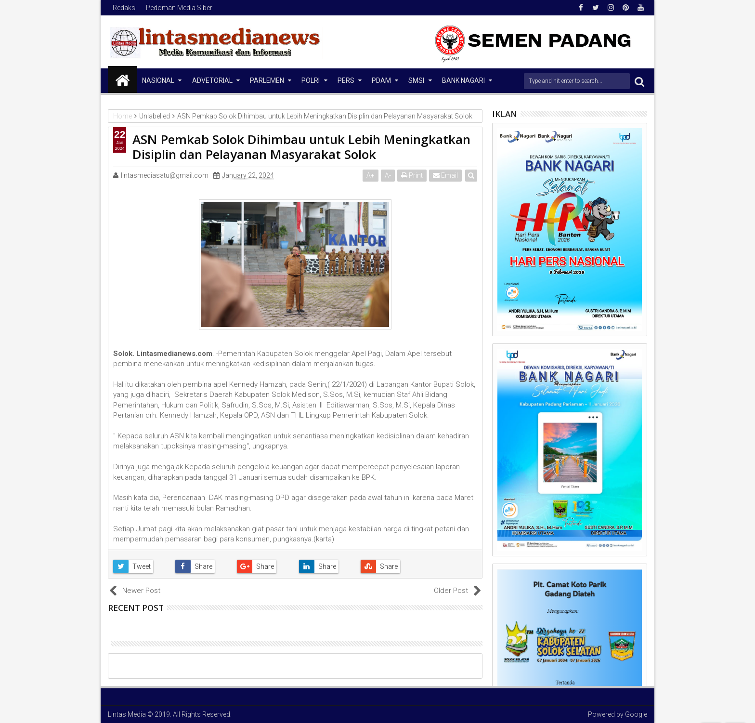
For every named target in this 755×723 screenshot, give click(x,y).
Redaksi (125, 8)
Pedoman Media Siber (179, 8)
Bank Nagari (463, 80)
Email (445, 175)
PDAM (381, 80)
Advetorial (212, 80)
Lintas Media (127, 714)
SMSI (416, 80)
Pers (346, 80)
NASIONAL (158, 80)
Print (412, 175)
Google (636, 714)
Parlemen (267, 80)
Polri (310, 80)
